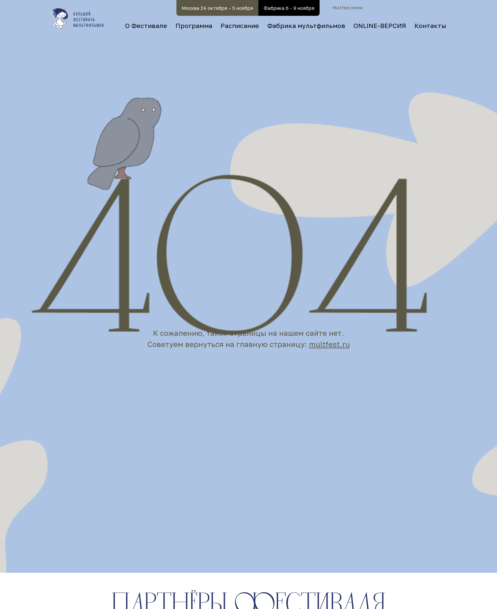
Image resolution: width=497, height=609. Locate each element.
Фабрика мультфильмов (306, 25)
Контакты (430, 25)
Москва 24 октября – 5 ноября (217, 8)
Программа (193, 25)
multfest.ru (329, 344)
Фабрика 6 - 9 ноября (289, 8)
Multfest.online (347, 7)
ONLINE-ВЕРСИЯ (379, 25)
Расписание (240, 25)
